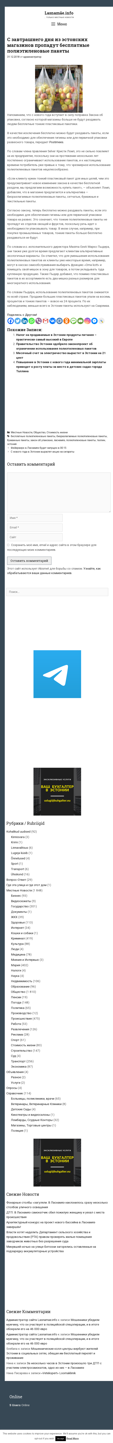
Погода (16, 1002)
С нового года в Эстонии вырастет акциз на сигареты (42, 451)
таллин (101, 440)
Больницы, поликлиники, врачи (32, 1098)
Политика (17, 1008)
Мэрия (15, 965)
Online (20, 1405)
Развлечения (20, 1029)
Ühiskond (17, 874)
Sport (14, 863)
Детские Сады (21, 1109)
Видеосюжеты (21, 901)
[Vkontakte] (52, 321)
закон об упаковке (41, 440)
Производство (21, 1013)
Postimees (56, 142)
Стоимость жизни (57, 432)
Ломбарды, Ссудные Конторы (32, 1120)
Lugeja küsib (19, 853)
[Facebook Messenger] (94, 321)
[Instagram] (87, 321)
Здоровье (18, 922)
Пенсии (16, 997)
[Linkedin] (24, 321)
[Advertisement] (60, 400)
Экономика (19, 1066)
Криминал (18, 938)
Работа (16, 1024)
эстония (12, 444)
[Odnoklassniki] (66, 321)
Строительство (21, 1050)
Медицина (18, 954)
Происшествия (21, 1018)
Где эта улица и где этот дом (26, 885)
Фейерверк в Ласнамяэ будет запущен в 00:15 (38, 447)
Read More (72, 1438)
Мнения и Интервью (25, 960)
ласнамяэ (59, 440)
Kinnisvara (18, 837)
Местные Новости (21, 432)
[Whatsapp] (31, 321)
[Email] (80, 321)
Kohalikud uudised (18, 831)
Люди (15, 949)
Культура (17, 944)
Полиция (17, 1130)
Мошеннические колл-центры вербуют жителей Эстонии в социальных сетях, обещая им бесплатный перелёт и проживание (52, 1353)
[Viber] (38, 321)
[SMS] (73, 321)
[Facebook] (10, 321)
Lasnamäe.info (59, 13)
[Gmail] (45, 321)
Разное (16, 1077)
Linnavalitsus (19, 848)
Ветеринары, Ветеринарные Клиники (36, 1104)
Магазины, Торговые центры (31, 1125)
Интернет (17, 928)
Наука (15, 976)
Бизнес (16, 895)
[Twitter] (17, 321)
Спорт (15, 1040)
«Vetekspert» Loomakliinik (58, 1373)
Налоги (16, 970)
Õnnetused (18, 858)
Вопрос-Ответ (16, 880)
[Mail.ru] (59, 321)
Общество (39, 432)
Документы (19, 912)
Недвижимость (21, 981)
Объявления (15, 1072)
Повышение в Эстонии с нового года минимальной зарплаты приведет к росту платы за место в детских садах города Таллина (61, 366)
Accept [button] (60, 1438)
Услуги (15, 1082)
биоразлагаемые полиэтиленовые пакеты (81, 436)
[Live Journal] (101, 321)
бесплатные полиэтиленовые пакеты (33, 436)
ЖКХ (14, 917)
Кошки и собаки (22, 933)
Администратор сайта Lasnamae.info (31, 1320)
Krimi (14, 842)
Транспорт (18, 1061)
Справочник (14, 1093)
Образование (20, 986)
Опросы (11, 1088)
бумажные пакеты (18, 440)
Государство (20, 906)
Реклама (17, 1034)
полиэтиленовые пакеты (81, 440)
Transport (17, 869)
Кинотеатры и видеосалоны (30, 1115)
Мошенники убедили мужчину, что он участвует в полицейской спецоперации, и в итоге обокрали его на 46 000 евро (52, 1324)
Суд (13, 1056)
